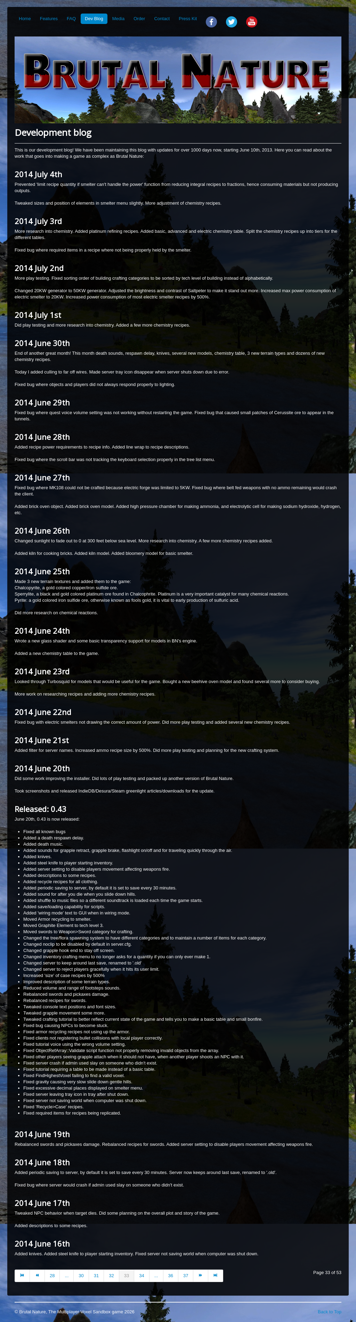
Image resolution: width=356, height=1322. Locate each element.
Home (25, 18)
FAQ (71, 18)
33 (126, 1275)
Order (139, 18)
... (66, 1275)
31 (96, 1275)
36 (170, 1275)
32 (111, 1275)
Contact (162, 18)
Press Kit (188, 18)
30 (81, 1275)
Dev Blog (94, 18)
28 (52, 1275)
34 (141, 1275)
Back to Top (329, 1311)
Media (118, 18)
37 (185, 1275)
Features (49, 18)
